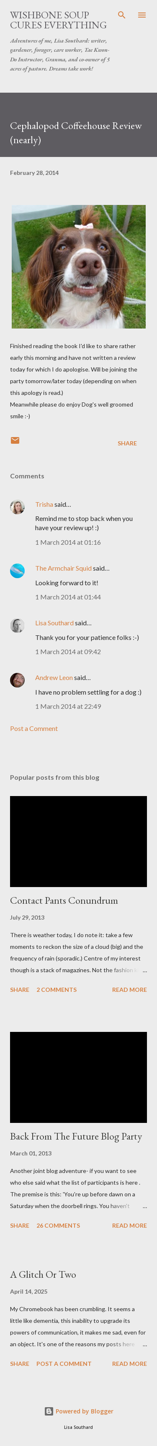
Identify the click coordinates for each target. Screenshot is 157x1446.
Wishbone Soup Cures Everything (58, 19)
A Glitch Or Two (43, 1274)
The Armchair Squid (63, 568)
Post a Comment (34, 728)
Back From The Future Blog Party (76, 1136)
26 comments (58, 1225)
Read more (129, 989)
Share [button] (127, 443)
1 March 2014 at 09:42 (68, 651)
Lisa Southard (54, 623)
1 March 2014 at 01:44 (68, 597)
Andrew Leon (54, 677)
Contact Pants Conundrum (64, 900)
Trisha (44, 504)
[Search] (122, 15)
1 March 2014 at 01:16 (68, 542)
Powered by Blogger (78, 1411)
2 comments (56, 989)
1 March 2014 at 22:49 (68, 706)
